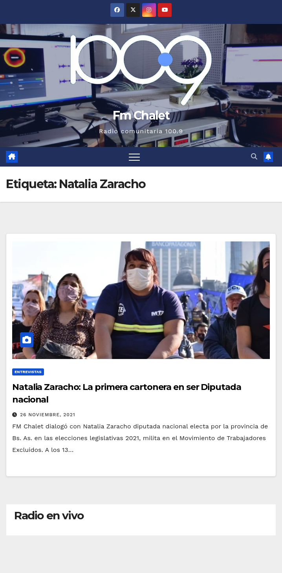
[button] (254, 156)
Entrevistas (28, 372)
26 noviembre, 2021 (47, 414)
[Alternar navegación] (134, 156)
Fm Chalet (141, 115)
